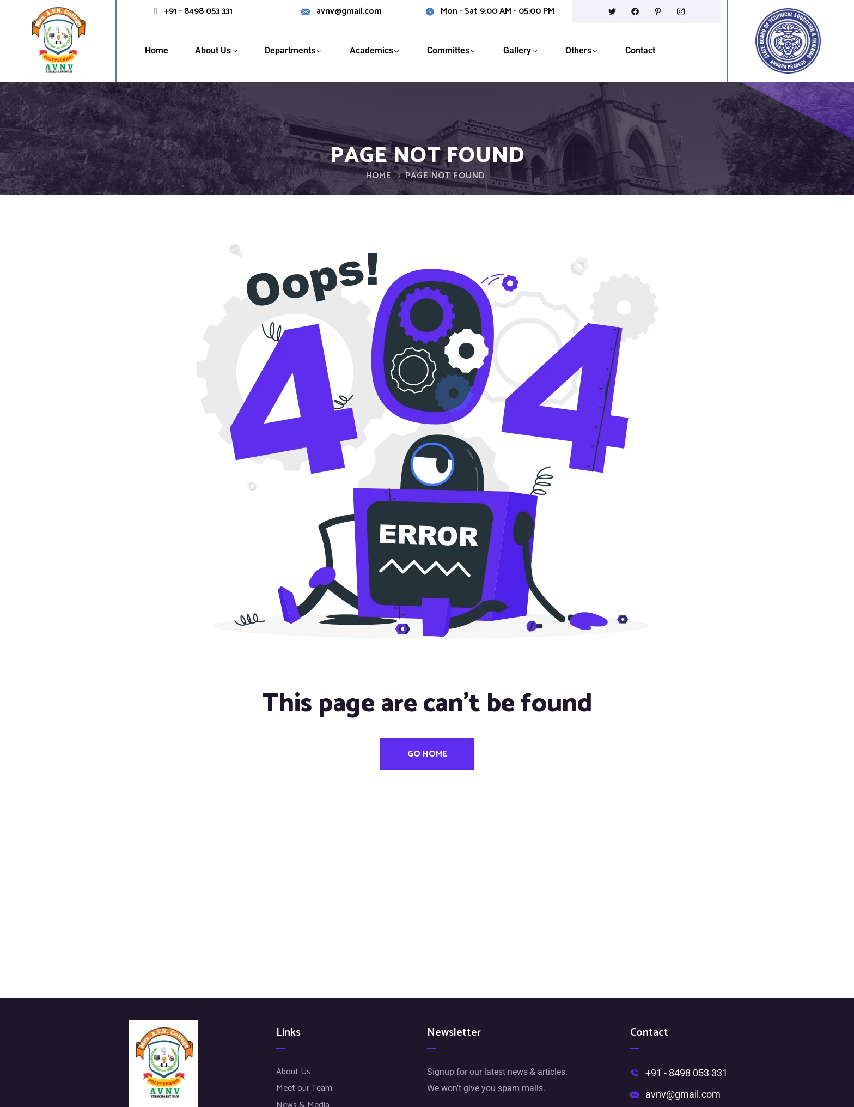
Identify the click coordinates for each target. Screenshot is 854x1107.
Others (578, 50)
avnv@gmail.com (349, 11)
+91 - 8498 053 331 (198, 11)
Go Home (427, 754)
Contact (640, 50)
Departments (290, 50)
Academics (371, 50)
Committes (448, 50)
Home (156, 50)
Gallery (517, 50)
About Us (213, 50)
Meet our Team (304, 1088)
